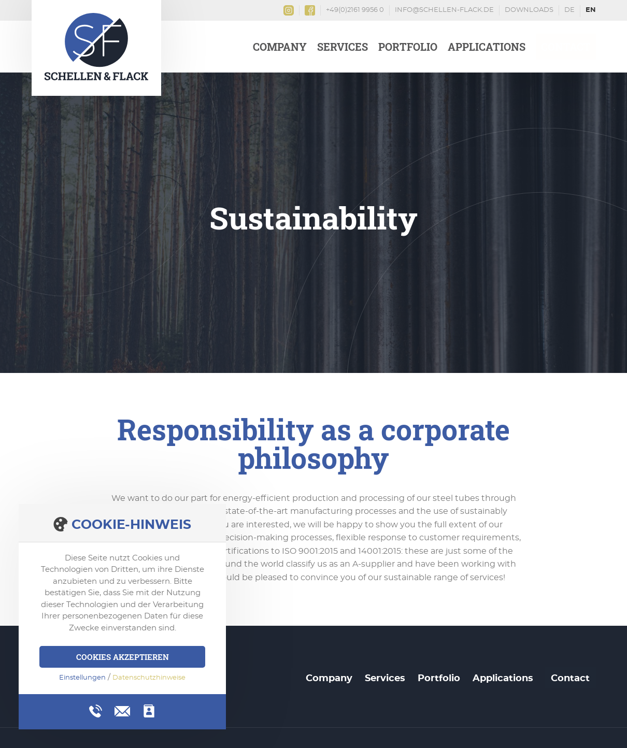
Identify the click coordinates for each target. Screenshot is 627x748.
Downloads (529, 10)
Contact (566, 46)
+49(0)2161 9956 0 (355, 10)
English (590, 11)
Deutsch (569, 11)
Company (280, 46)
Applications (486, 46)
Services (342, 46)
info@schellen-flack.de (444, 10)
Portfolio (407, 46)
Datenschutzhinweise (149, 677)
